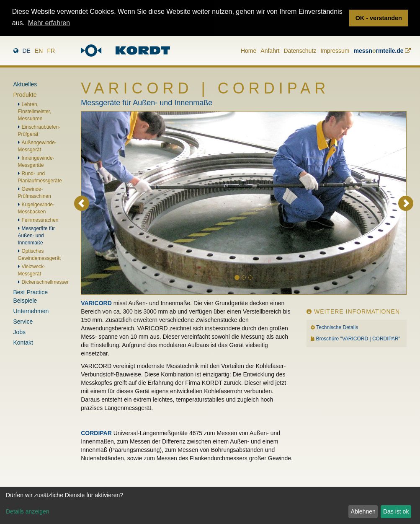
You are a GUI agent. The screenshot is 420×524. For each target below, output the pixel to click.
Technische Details (337, 327)
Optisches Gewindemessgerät (39, 254)
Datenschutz (299, 50)
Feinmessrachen (40, 220)
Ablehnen (363, 511)
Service (23, 321)
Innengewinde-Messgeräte (36, 161)
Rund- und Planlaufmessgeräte (40, 177)
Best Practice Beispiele (30, 296)
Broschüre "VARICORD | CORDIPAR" (358, 339)
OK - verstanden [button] (379, 18)
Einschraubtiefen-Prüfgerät (39, 130)
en (39, 50)
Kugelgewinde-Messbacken (36, 208)
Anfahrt (269, 50)
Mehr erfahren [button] (49, 22)
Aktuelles (25, 84)
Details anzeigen (27, 511)
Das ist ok (396, 511)
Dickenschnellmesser (45, 282)
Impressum (334, 50)
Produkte (25, 94)
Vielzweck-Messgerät (32, 270)
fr (51, 50)
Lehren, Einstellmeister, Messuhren (35, 111)
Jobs (19, 332)
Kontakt (23, 342)
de (27, 50)
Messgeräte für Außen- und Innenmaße (36, 236)
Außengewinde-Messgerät (37, 146)
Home (248, 50)
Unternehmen (31, 311)
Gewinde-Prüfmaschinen (34, 192)
